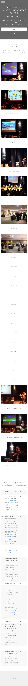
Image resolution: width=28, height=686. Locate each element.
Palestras (14, 33)
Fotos (14, 29)
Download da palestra (12, 500)
